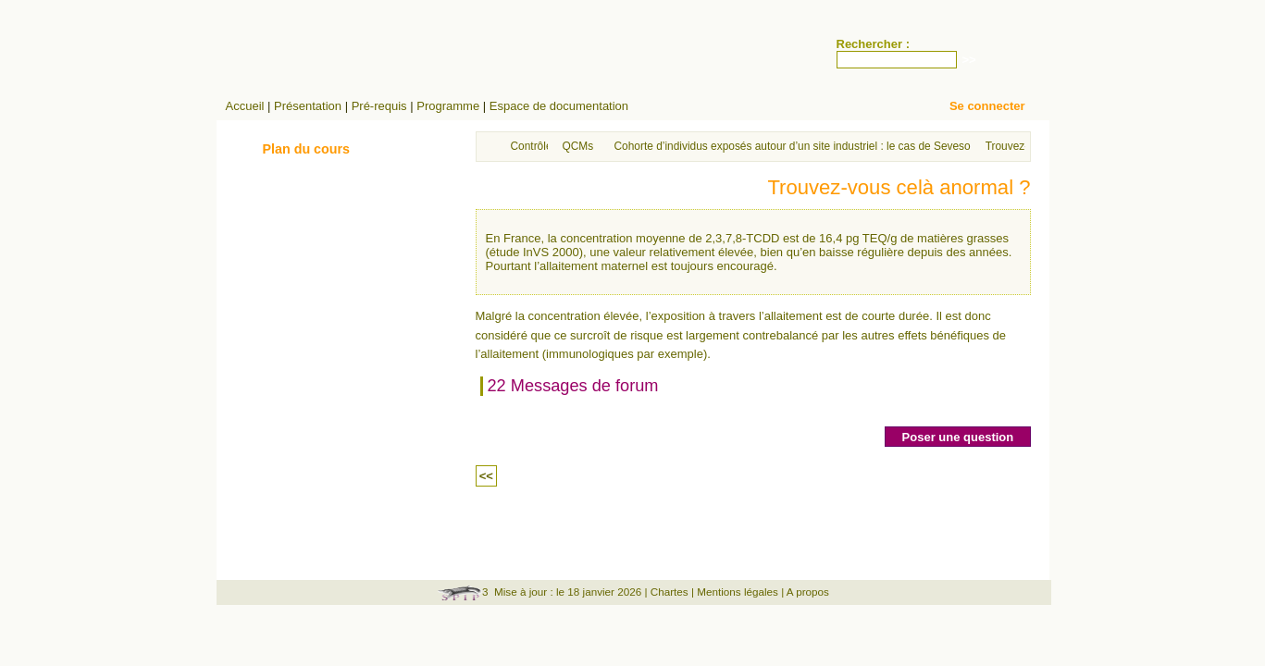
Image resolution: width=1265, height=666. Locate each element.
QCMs (578, 146)
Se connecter (987, 106)
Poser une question (958, 437)
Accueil (245, 106)
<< (486, 476)
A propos (808, 592)
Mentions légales (737, 592)
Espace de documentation (559, 106)
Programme (447, 106)
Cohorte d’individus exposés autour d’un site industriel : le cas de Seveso (792, 146)
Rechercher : (873, 44)
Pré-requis (379, 106)
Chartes (669, 592)
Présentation (307, 106)
